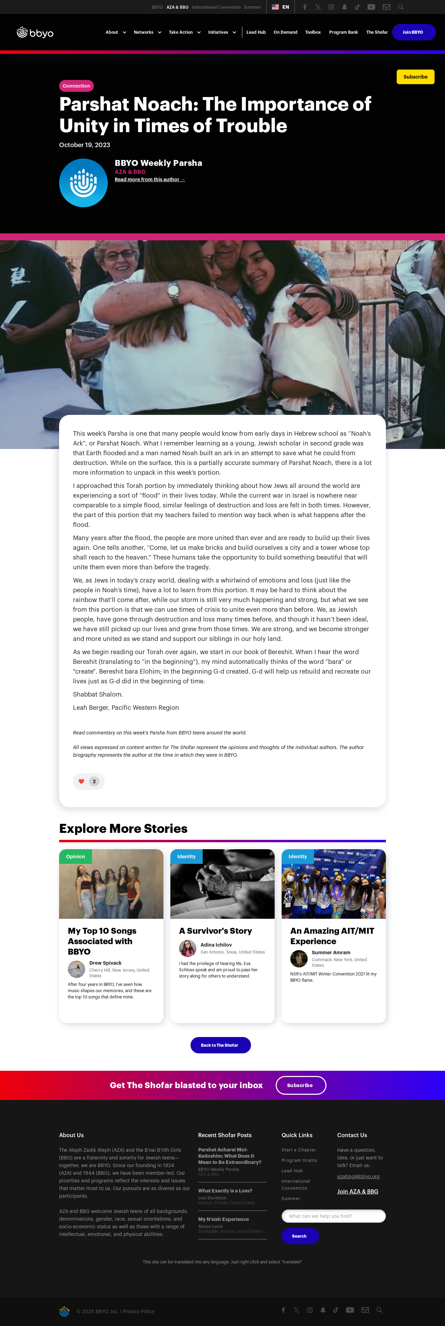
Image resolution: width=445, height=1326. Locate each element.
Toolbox (313, 32)
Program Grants (299, 1160)
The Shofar (377, 32)
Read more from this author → (150, 179)
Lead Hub (256, 32)
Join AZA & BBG (357, 1192)
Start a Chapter (299, 1150)
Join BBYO (413, 32)
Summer (291, 1199)
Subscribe (300, 1085)
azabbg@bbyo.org (358, 1176)
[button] (280, 7)
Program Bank (343, 32)
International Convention (296, 1184)
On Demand (286, 32)
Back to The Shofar (219, 1045)
